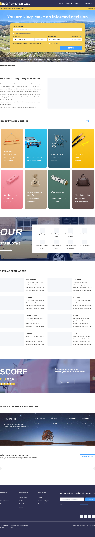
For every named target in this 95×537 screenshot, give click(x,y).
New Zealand (31, 280)
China (75, 316)
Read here (91, 8)
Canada (29, 334)
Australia (77, 280)
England (76, 298)
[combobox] (47, 29)
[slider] (14, 383)
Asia (75, 334)
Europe (29, 298)
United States (31, 316)
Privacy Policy (91, 525)
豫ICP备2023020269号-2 (6, 527)
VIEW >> (38, 423)
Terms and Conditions (79, 525)
